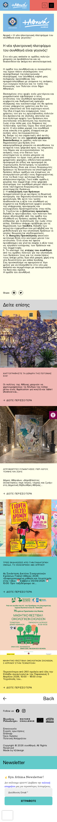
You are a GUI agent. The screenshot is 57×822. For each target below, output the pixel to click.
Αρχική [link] (6, 35)
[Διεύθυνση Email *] (28, 792)
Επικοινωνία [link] (9, 728)
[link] (53, 415)
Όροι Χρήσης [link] (10, 735)
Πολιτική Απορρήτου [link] (14, 738)
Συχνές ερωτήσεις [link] (13, 731)
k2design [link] (19, 750)
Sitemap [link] (7, 733)
